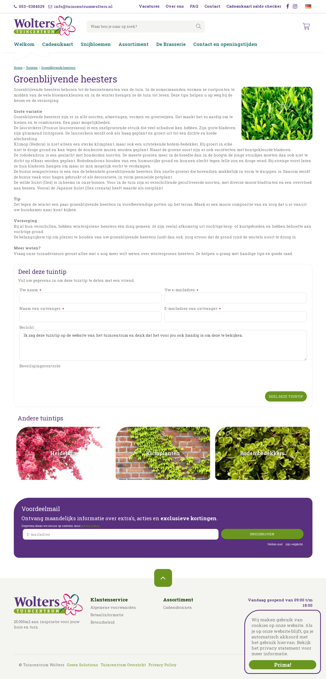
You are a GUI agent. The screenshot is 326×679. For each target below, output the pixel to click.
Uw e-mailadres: (181, 290)
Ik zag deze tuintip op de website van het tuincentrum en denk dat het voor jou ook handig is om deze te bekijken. (163, 345)
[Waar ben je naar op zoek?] (144, 26)
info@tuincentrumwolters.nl (80, 6)
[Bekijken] (306, 26)
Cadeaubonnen (177, 607)
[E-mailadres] (121, 534)
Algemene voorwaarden (113, 607)
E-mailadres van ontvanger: (192, 308)
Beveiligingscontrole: (40, 365)
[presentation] (58, 379)
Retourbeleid (102, 622)
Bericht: (26, 327)
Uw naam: (30, 290)
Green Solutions (82, 664)
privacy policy (90, 526)
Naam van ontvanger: (41, 308)
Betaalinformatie (107, 614)
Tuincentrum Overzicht (123, 664)
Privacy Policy (162, 664)
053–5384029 (29, 6)
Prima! (282, 664)
